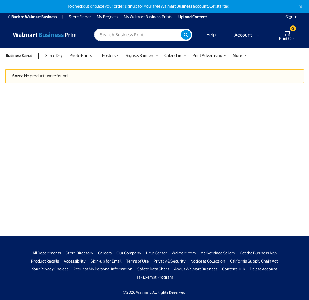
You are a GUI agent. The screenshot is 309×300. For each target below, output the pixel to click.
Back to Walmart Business (32, 17)
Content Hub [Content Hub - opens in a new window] (233, 269)
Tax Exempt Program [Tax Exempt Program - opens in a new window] (154, 277)
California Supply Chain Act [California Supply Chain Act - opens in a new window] (254, 261)
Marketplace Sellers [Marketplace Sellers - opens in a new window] (217, 253)
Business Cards (19, 55)
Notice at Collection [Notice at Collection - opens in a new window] (207, 261)
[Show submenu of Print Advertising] (225, 54)
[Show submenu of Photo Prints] (94, 54)
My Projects (107, 17)
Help (211, 35)
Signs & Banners (140, 55)
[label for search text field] (137, 35)
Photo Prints (80, 55)
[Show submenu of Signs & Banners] (157, 54)
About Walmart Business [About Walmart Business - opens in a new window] (195, 269)
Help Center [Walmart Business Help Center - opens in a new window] (156, 253)
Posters (109, 55)
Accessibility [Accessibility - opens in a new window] (75, 261)
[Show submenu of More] (245, 54)
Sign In (291, 17)
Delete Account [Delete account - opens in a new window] (263, 269)
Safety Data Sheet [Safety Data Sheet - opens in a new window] (153, 269)
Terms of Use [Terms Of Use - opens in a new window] (137, 261)
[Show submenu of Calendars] (185, 54)
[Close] (301, 7)
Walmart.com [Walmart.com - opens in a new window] (184, 253)
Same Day (54, 55)
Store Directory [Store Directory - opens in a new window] (79, 253)
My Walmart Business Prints (148, 17)
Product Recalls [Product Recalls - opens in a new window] (45, 261)
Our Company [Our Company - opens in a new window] (128, 253)
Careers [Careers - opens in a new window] (105, 253)
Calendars (173, 55)
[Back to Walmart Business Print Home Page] (45, 34)
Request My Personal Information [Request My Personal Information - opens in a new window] (102, 269)
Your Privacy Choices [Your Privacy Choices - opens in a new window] (50, 269)
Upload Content (192, 17)
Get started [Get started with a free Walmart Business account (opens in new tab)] (219, 6)
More (237, 55)
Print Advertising (207, 55)
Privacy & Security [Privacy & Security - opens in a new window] (170, 261)
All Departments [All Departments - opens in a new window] (47, 253)
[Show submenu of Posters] (118, 54)
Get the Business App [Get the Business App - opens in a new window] (258, 253)
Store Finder (80, 17)
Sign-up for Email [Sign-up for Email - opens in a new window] (106, 261)
